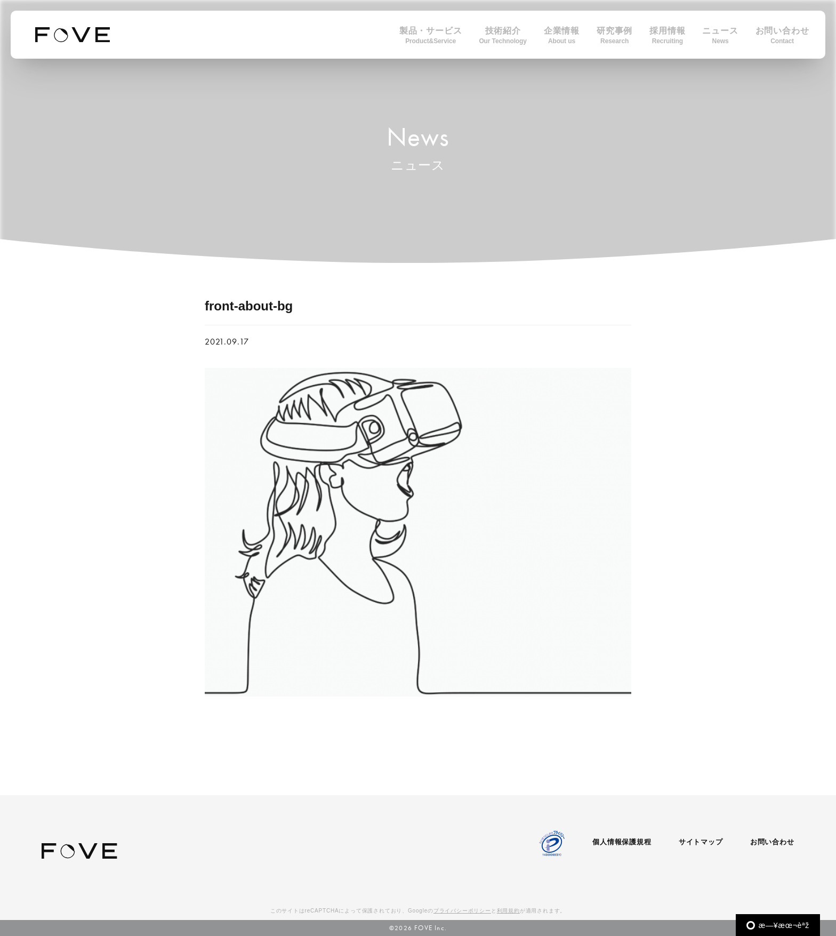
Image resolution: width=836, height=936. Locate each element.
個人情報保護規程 (621, 842)
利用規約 (508, 911)
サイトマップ (701, 842)
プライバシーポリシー (462, 911)
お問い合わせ (772, 842)
